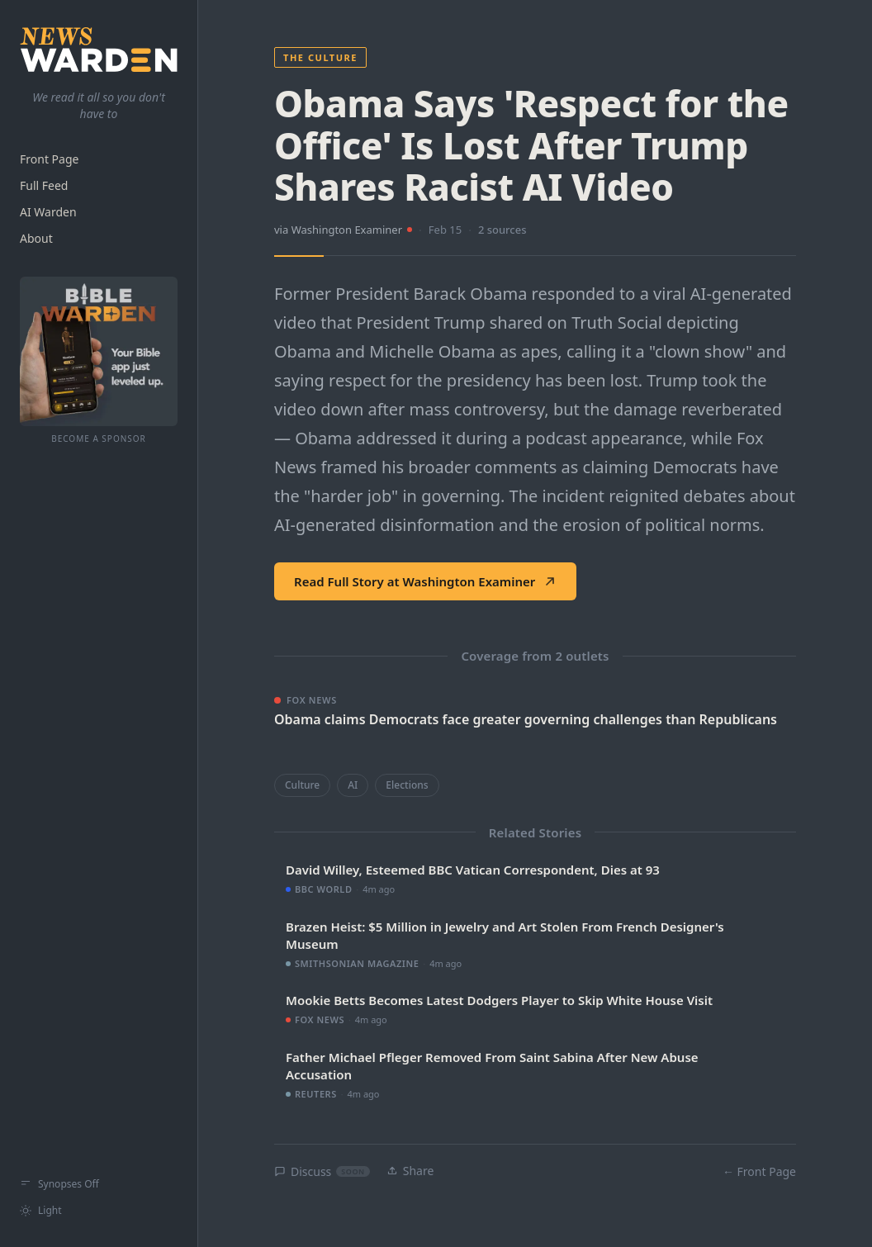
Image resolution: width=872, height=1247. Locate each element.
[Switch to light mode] (99, 1211)
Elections (407, 785)
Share (410, 1170)
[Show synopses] (99, 1184)
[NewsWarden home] (99, 49)
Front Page (49, 159)
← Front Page (759, 1171)
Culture (302, 785)
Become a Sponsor (98, 438)
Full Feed (44, 185)
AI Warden (48, 212)
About (36, 238)
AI (353, 785)
